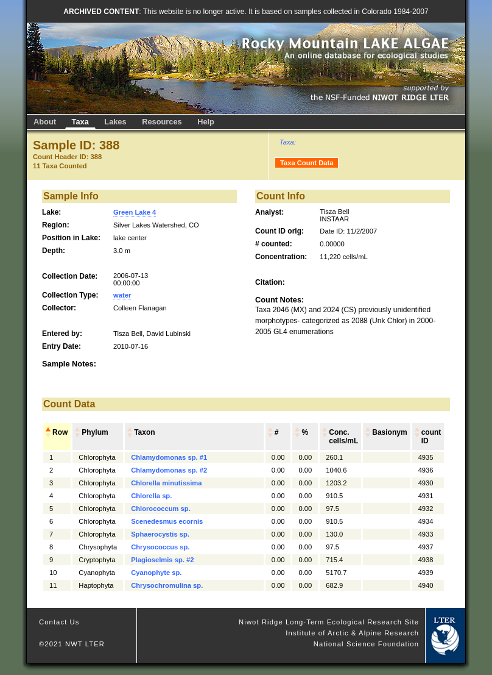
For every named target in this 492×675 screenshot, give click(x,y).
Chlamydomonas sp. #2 (169, 470)
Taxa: (287, 142)
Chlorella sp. (151, 495)
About (44, 121)
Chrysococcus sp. (160, 547)
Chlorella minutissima (166, 483)
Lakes (115, 121)
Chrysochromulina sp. (167, 585)
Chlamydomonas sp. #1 (169, 457)
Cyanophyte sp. (156, 572)
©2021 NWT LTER (72, 644)
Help (205, 121)
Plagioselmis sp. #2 (162, 559)
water (122, 295)
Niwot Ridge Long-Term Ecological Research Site (329, 622)
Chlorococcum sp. (161, 508)
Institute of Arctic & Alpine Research (352, 633)
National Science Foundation (366, 644)
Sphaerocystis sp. (160, 534)
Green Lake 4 (134, 212)
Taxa (80, 121)
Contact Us (59, 622)
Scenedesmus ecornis (167, 521)
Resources (161, 121)
